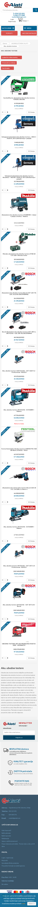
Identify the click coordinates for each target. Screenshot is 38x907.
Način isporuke (6, 836)
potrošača (23, 771)
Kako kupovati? (6, 830)
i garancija (23, 761)
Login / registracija (7, 858)
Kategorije (8, 28)
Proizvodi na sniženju (8, 63)
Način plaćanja (6, 833)
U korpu (31, 112)
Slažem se (32, 904)
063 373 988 (20, 15)
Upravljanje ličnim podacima (10, 863)
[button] (11, 57)
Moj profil (4, 860)
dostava (19, 749)
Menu (27, 28)
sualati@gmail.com (19, 17)
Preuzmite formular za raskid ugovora (13, 866)
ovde (23, 903)
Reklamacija (5, 838)
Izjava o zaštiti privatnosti (10, 841)
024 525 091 (20, 13)
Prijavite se (19, 737)
